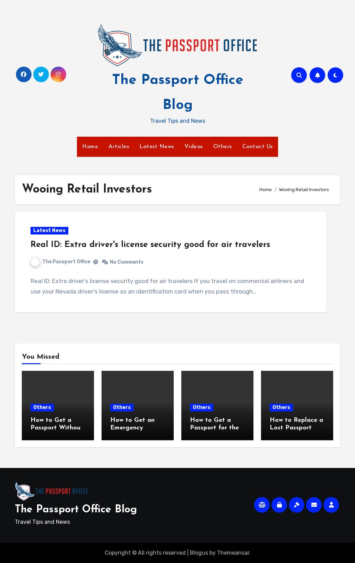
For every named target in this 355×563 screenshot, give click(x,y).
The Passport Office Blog (76, 509)
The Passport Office (60, 262)
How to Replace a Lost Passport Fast (296, 427)
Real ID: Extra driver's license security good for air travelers (150, 245)
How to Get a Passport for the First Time (214, 427)
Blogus (199, 552)
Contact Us (257, 147)
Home (90, 147)
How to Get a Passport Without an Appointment (57, 427)
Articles (119, 147)
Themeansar (233, 552)
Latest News (156, 147)
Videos (193, 147)
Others (222, 147)
